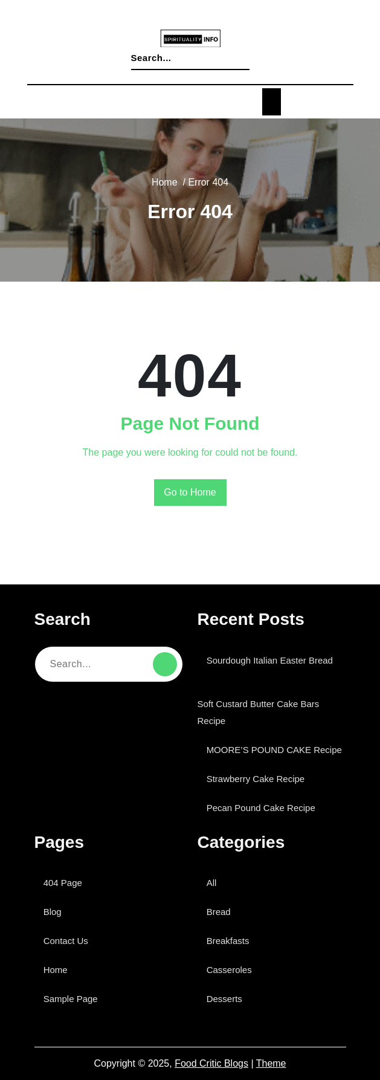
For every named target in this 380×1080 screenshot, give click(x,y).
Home (180, 193)
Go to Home (190, 493)
